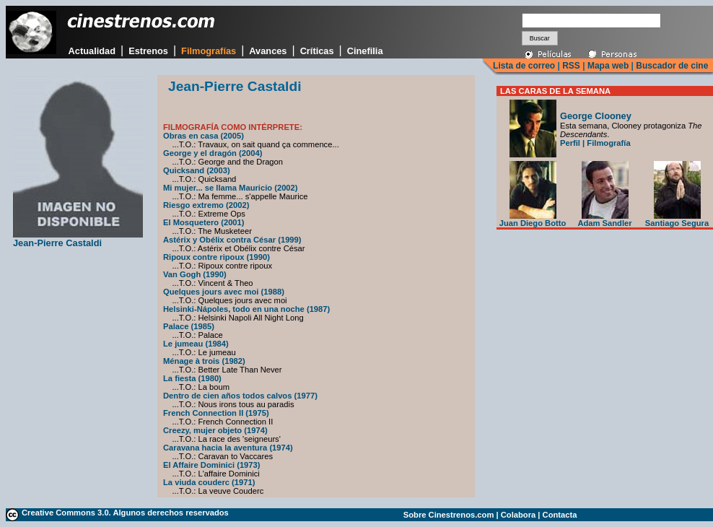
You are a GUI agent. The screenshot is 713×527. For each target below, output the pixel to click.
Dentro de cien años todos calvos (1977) (240, 395)
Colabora (518, 514)
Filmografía (608, 143)
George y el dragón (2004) (212, 153)
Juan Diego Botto (533, 219)
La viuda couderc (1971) (209, 482)
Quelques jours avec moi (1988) (223, 291)
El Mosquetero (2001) (204, 222)
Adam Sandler (604, 219)
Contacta (560, 514)
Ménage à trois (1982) (204, 361)
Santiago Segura (677, 219)
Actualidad (92, 50)
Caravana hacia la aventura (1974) (228, 447)
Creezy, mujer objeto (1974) (215, 430)
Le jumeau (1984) (196, 343)
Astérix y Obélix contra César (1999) (232, 239)
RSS (571, 66)
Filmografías (208, 50)
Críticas (317, 50)
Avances (267, 50)
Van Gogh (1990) (195, 274)
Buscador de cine (671, 66)
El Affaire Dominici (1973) (212, 465)
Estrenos (148, 50)
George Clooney (595, 115)
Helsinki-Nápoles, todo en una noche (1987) (246, 309)
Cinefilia (365, 50)
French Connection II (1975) (216, 413)
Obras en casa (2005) (203, 135)
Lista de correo (524, 66)
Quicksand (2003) (196, 170)
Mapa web (608, 66)
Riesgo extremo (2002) (206, 205)
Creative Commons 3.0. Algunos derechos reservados (125, 512)
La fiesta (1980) (192, 378)
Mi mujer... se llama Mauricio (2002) (230, 187)
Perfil (570, 143)
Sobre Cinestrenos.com (448, 514)
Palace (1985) (188, 326)
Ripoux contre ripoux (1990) (216, 257)
